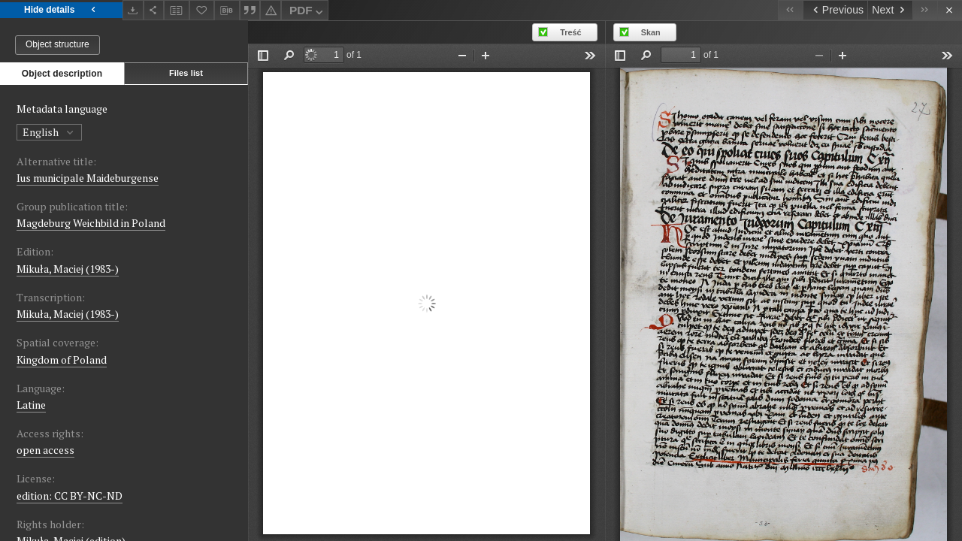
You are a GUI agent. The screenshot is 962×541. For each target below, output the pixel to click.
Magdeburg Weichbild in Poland (91, 223)
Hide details (61, 10)
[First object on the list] (790, 10)
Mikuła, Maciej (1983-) (68, 268)
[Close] (949, 10)
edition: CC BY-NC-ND (70, 495)
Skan (651, 32)
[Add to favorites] (202, 10)
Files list (186, 72)
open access (45, 450)
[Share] (154, 10)
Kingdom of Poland (62, 359)
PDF (307, 12)
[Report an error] (270, 10)
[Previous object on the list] (835, 10)
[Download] (133, 10)
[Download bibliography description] (227, 10)
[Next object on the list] (889, 10)
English (49, 132)
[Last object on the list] (924, 10)
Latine (31, 404)
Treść (570, 32)
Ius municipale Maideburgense (88, 178)
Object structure (57, 44)
